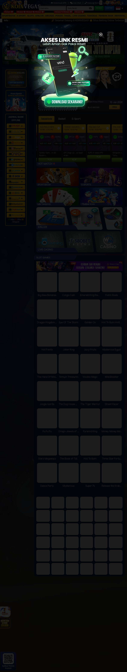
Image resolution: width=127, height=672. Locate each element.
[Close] (101, 35)
